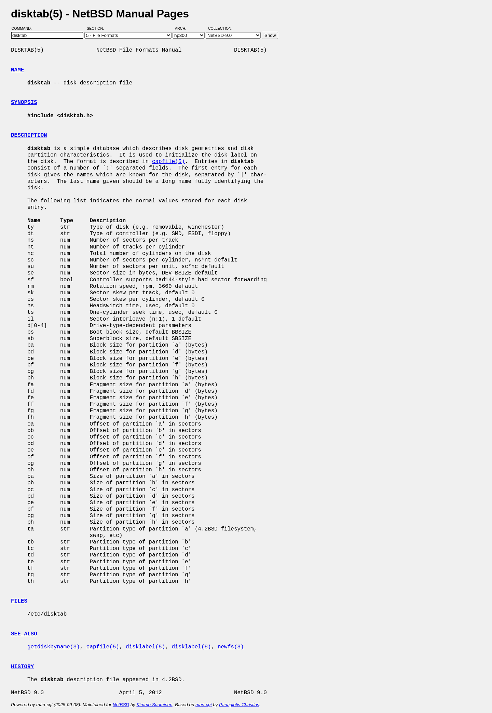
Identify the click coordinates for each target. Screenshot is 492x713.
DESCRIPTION (29, 135)
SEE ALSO (24, 634)
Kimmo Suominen (154, 704)
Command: (24, 28)
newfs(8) (231, 647)
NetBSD (121, 704)
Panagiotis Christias (239, 704)
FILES (19, 601)
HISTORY (22, 667)
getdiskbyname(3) (53, 647)
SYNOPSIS (24, 102)
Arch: (183, 28)
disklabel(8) (191, 647)
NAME (17, 70)
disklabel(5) (145, 647)
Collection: (220, 28)
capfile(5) (168, 161)
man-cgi (203, 704)
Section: (97, 28)
